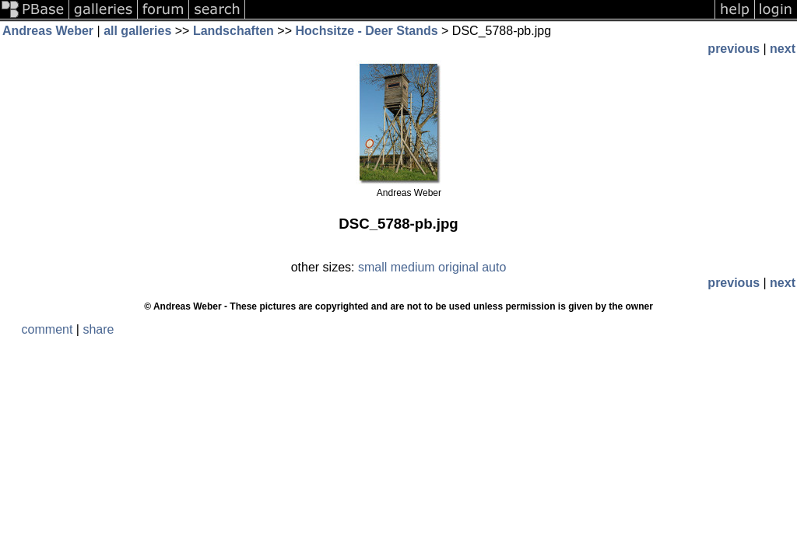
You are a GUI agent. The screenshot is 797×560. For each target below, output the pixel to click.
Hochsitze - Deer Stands (366, 30)
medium (413, 267)
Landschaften (233, 30)
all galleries (137, 30)
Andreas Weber (47, 30)
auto (494, 267)
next (782, 48)
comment (47, 329)
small (372, 267)
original (458, 267)
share (98, 329)
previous (733, 48)
